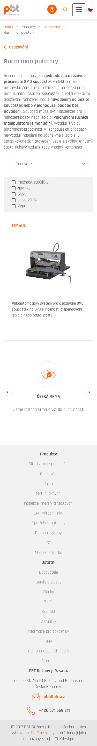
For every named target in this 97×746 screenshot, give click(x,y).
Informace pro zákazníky (48, 631)
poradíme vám (52, 9)
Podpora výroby (48, 533)
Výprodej (24, 206)
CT (49, 543)
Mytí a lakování (48, 493)
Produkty (28, 27)
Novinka (23, 188)
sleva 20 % (26, 200)
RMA (48, 641)
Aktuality (48, 621)
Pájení (48, 484)
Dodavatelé (48, 572)
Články (48, 592)
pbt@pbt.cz (54, 697)
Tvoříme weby (43, 733)
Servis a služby (49, 582)
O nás (49, 602)
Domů (8, 27)
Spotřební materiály (48, 523)
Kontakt (48, 612)
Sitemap (48, 661)
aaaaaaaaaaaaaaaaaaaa (65, 9)
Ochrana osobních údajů (48, 651)
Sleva (21, 194)
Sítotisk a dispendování (48, 464)
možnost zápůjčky (32, 182)
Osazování (52, 27)
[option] (48, 389)
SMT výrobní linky (48, 513)
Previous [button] (8, 392)
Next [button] (89, 392)
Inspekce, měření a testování (48, 503)
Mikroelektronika (48, 552)
